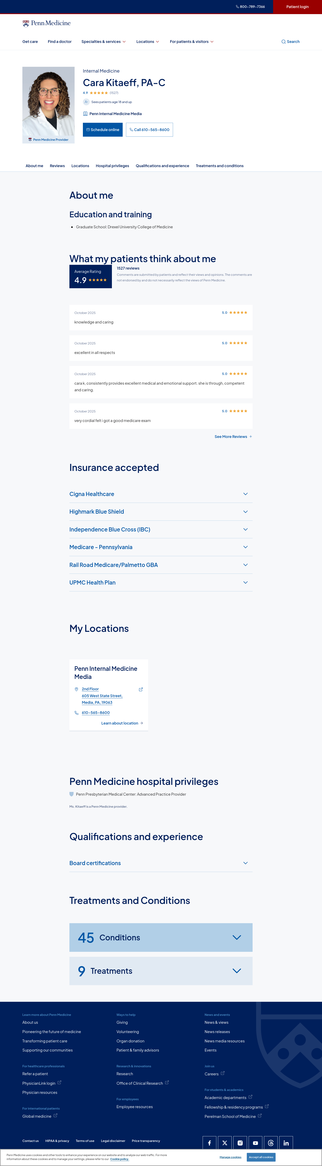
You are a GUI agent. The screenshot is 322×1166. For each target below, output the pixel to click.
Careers (215, 1073)
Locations (148, 41)
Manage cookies (230, 1157)
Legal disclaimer (113, 1141)
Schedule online (102, 129)
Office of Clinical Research (142, 1083)
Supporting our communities (47, 1050)
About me (34, 165)
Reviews (57, 165)
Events (211, 1050)
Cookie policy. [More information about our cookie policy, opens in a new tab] (119, 1159)
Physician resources (39, 1092)
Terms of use (85, 1141)
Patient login (297, 6)
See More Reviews (234, 436)
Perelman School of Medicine (233, 1116)
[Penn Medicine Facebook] (209, 1143)
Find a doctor (59, 41)
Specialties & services (103, 41)
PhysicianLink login (42, 1083)
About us (30, 1022)
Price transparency (146, 1141)
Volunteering (127, 1031)
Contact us (30, 1141)
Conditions (109, 937)
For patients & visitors (192, 41)
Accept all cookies (261, 1157)
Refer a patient (35, 1073)
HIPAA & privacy (57, 1141)
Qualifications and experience (162, 165)
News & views (216, 1022)
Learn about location (119, 723)
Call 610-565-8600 (149, 129)
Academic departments (229, 1097)
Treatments (105, 971)
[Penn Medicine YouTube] (255, 1143)
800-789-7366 (250, 6)
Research (124, 1073)
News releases (217, 1031)
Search (290, 41)
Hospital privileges (112, 165)
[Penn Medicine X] (224, 1143)
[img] (128, 92)
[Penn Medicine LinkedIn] (286, 1143)
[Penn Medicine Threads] (270, 1143)
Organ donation (130, 1040)
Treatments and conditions (219, 165)
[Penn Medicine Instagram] (240, 1143)
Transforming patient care (44, 1040)
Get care (30, 41)
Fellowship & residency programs (237, 1106)
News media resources (225, 1040)
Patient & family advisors (137, 1050)
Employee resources (134, 1106)
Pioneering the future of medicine (51, 1031)
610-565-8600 (96, 712)
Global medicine (40, 1116)
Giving (122, 1022)
